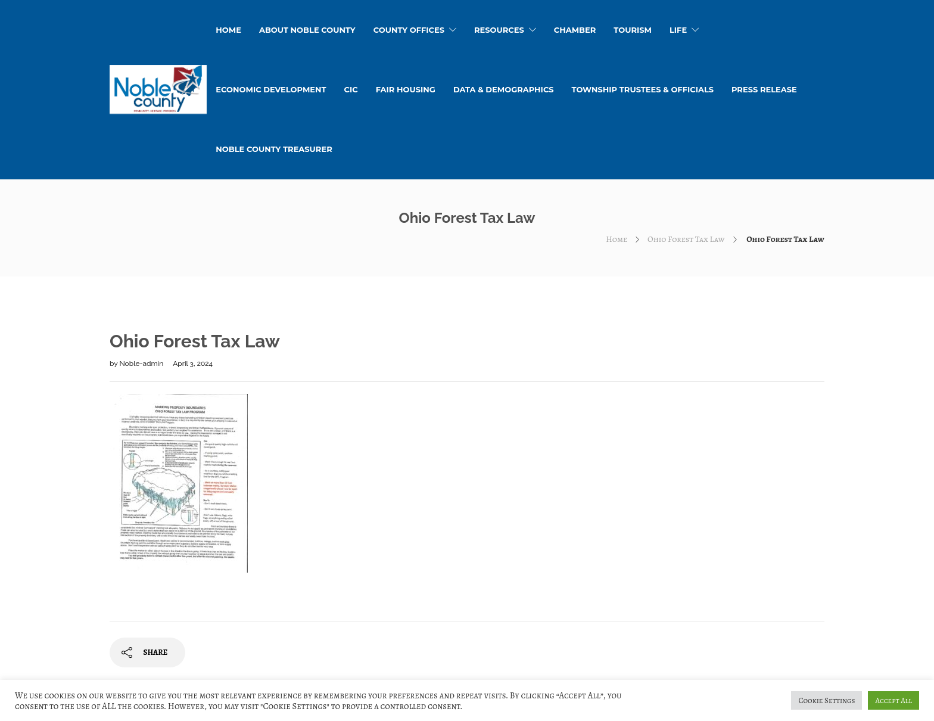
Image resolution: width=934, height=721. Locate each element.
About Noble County (307, 30)
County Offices (408, 30)
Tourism (633, 30)
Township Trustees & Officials (643, 89)
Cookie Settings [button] (826, 700)
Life (678, 30)
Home (616, 239)
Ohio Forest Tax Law (686, 239)
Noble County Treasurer (274, 149)
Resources (499, 30)
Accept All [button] (893, 700)
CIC (351, 89)
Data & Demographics (503, 89)
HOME (228, 30)
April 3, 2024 (193, 363)
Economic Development (271, 89)
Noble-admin (142, 363)
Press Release (764, 89)
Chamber (575, 30)
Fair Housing (405, 89)
